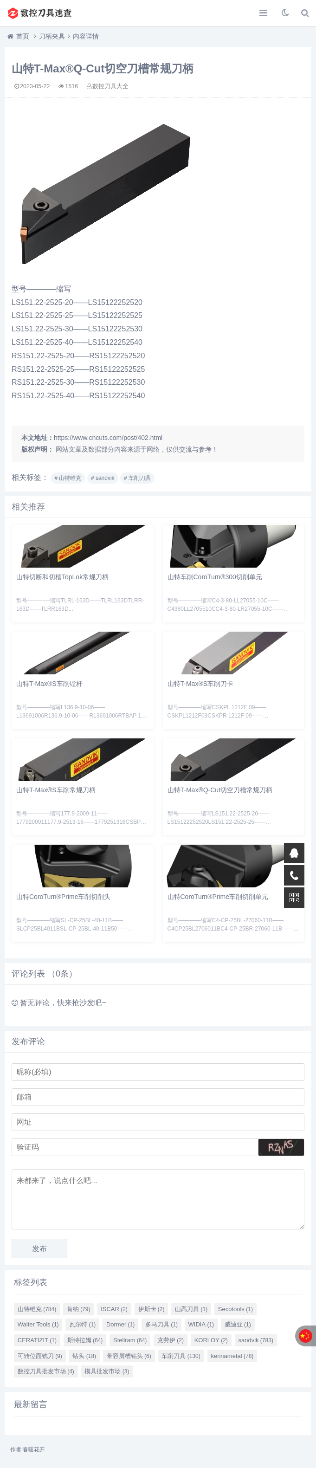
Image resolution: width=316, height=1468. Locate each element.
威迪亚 (238, 1324)
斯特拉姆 (85, 1340)
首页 (22, 36)
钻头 (84, 1355)
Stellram (130, 1340)
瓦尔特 (82, 1324)
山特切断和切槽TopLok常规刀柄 (62, 577)
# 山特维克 (67, 478)
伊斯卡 (151, 1309)
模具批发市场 (106, 1371)
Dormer (120, 1324)
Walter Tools (38, 1324)
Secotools (235, 1309)
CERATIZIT (37, 1340)
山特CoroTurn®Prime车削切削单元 (218, 896)
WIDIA (201, 1324)
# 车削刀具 (137, 478)
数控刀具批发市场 (46, 1371)
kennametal (232, 1355)
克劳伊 (170, 1340)
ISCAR (114, 1309)
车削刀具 (180, 1355)
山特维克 (37, 1309)
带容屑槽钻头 (129, 1355)
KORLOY (211, 1340)
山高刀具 (191, 1309)
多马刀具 (161, 1324)
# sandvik (103, 478)
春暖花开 (34, 1449)
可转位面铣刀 (40, 1355)
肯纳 (78, 1309)
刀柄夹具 (52, 36)
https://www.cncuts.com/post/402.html (108, 437)
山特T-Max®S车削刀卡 (201, 683)
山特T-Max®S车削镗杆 (49, 683)
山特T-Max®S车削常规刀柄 (56, 790)
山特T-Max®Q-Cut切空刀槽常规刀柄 (220, 790)
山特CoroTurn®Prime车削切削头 (63, 896)
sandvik (255, 1340)
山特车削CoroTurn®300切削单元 (215, 577)
